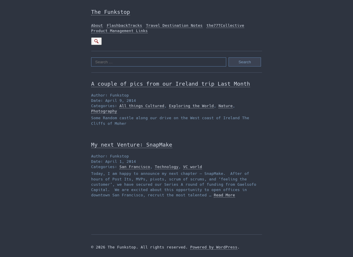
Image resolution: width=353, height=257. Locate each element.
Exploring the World (191, 106)
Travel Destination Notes (174, 25)
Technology (166, 167)
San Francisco (134, 167)
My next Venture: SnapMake (131, 145)
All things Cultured (141, 106)
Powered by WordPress (213, 247)
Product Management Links (119, 31)
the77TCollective (225, 25)
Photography (104, 111)
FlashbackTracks (124, 25)
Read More (224, 195)
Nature (226, 106)
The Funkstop (110, 12)
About (97, 25)
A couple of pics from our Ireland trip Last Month (170, 84)
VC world (192, 167)
